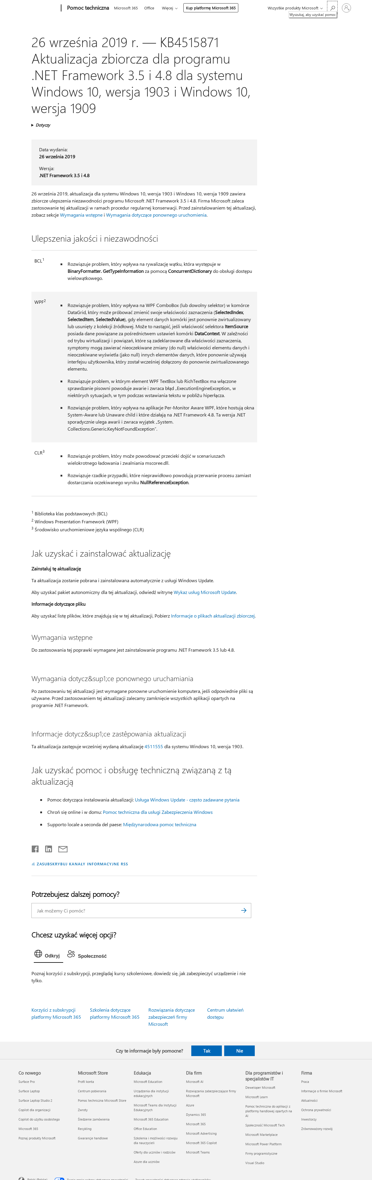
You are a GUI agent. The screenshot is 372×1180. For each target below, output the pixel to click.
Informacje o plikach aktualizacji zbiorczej (213, 616)
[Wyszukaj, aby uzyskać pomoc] (332, 7)
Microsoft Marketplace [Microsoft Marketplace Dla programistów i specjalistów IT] (261, 1134)
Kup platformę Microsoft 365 (211, 7)
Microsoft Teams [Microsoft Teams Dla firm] (198, 1152)
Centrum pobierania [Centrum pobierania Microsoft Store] (92, 1091)
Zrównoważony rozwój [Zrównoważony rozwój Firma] (317, 1128)
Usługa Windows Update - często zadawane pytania (187, 799)
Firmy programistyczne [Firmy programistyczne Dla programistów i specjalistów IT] (261, 1153)
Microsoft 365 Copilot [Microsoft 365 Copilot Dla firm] (201, 1143)
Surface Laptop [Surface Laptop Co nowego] (29, 1091)
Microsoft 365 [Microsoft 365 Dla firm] (196, 1124)
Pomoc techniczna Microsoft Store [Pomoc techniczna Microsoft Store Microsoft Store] (102, 1100)
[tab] (48, 955)
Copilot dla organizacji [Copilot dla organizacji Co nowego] (35, 1110)
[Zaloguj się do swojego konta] (346, 8)
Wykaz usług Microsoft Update (205, 592)
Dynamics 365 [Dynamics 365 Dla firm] (196, 1114)
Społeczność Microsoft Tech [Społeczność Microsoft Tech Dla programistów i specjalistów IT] (265, 1125)
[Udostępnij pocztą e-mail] (60, 848)
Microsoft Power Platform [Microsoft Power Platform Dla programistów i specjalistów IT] (263, 1144)
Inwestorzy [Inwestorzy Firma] (308, 1119)
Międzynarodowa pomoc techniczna (159, 824)
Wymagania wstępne (81, 215)
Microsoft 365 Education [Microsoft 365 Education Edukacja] (151, 1119)
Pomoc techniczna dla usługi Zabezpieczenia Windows (158, 812)
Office (149, 7)
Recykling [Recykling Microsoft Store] (84, 1128)
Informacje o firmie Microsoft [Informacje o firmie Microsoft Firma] (321, 1091)
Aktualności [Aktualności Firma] (309, 1100)
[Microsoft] (39, 8)
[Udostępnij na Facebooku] (35, 848)
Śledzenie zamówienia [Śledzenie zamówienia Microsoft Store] (94, 1119)
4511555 (154, 746)
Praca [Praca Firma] (305, 1081)
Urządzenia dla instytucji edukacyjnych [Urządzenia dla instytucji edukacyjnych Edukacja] (151, 1093)
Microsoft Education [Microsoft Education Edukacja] (148, 1081)
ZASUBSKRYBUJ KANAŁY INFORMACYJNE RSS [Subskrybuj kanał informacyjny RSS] (82, 863)
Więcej (167, 7)
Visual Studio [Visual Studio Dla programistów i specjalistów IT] (254, 1163)
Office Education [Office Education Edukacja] (145, 1128)
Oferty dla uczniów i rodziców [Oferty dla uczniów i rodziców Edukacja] (154, 1152)
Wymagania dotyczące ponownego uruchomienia (156, 215)
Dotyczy (43, 125)
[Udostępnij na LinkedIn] (46, 848)
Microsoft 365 (126, 7)
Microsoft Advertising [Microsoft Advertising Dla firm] (201, 1133)
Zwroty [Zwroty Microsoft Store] (83, 1110)
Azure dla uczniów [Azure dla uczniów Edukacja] (147, 1161)
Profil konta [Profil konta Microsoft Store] (86, 1081)
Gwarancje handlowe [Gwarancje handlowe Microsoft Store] (93, 1138)
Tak (206, 1051)
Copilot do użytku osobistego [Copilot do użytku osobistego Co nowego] (39, 1119)
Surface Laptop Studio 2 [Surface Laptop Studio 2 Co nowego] (35, 1100)
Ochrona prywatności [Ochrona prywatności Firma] (316, 1110)
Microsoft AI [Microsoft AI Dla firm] (194, 1081)
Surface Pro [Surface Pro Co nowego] (27, 1081)
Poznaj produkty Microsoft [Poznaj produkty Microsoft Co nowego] (37, 1138)
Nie (239, 1051)
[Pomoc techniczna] (87, 8)
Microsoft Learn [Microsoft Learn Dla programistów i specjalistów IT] (256, 1097)
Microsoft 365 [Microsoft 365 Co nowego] (28, 1128)
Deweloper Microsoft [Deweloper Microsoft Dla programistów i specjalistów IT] (260, 1087)
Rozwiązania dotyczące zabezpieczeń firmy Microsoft (171, 1017)
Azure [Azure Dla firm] (190, 1105)
